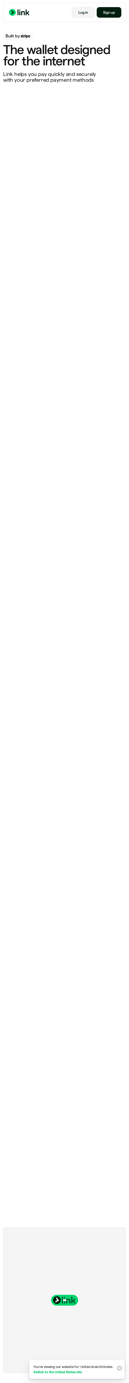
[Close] (119, 1369)
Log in (83, 12)
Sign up (109, 12)
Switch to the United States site (57, 1372)
